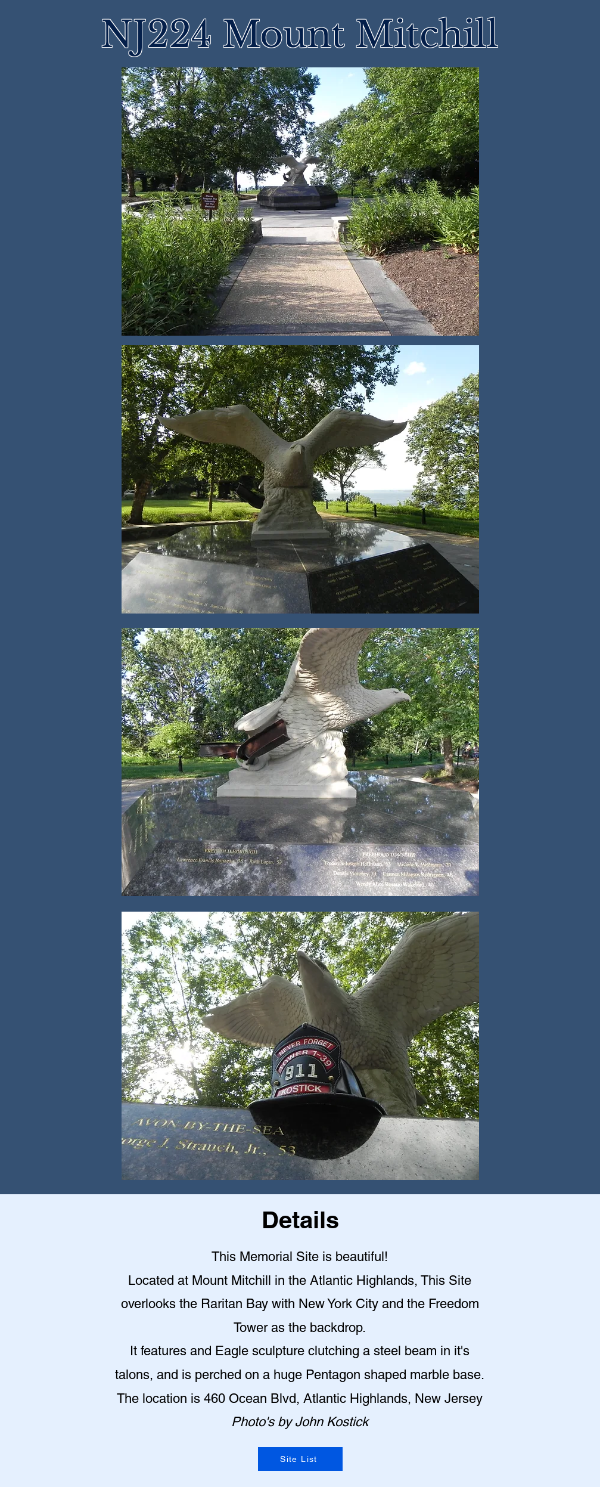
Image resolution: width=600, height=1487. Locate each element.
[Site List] (300, 1459)
